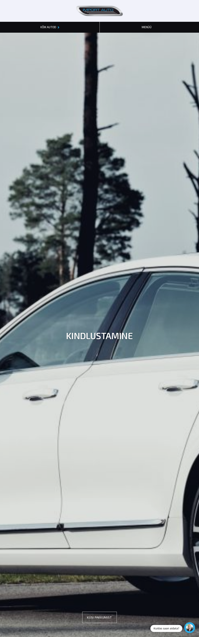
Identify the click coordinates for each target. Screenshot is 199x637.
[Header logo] (99, 11)
